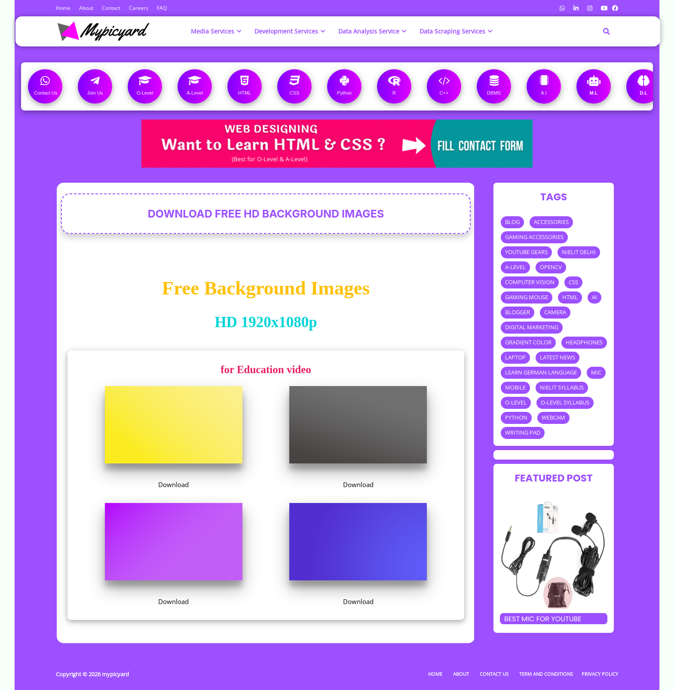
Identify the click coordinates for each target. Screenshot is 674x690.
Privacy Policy (600, 674)
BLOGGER (517, 312)
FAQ (162, 8)
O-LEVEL (516, 402)
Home (63, 8)
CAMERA (555, 312)
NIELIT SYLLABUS (562, 387)
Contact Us (494, 674)
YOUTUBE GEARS (526, 252)
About (86, 8)
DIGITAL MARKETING (531, 327)
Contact (111, 8)
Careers (138, 8)
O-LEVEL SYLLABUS (565, 402)
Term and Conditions (546, 674)
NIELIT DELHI (579, 252)
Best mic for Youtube (543, 619)
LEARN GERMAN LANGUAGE (541, 372)
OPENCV (551, 267)
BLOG (512, 222)
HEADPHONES (584, 342)
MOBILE (515, 387)
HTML (570, 297)
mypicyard (115, 674)
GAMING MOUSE (526, 297)
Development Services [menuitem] (286, 31)
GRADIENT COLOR (528, 342)
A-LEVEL (515, 267)
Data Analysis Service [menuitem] (368, 31)
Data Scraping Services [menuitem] (452, 31)
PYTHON (516, 417)
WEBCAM (553, 417)
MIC (596, 372)
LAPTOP (515, 357)
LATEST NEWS (557, 357)
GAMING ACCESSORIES (534, 237)
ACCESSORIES (551, 222)
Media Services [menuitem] (212, 31)
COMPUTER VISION (530, 282)
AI (594, 297)
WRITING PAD (522, 432)
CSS (573, 282)
